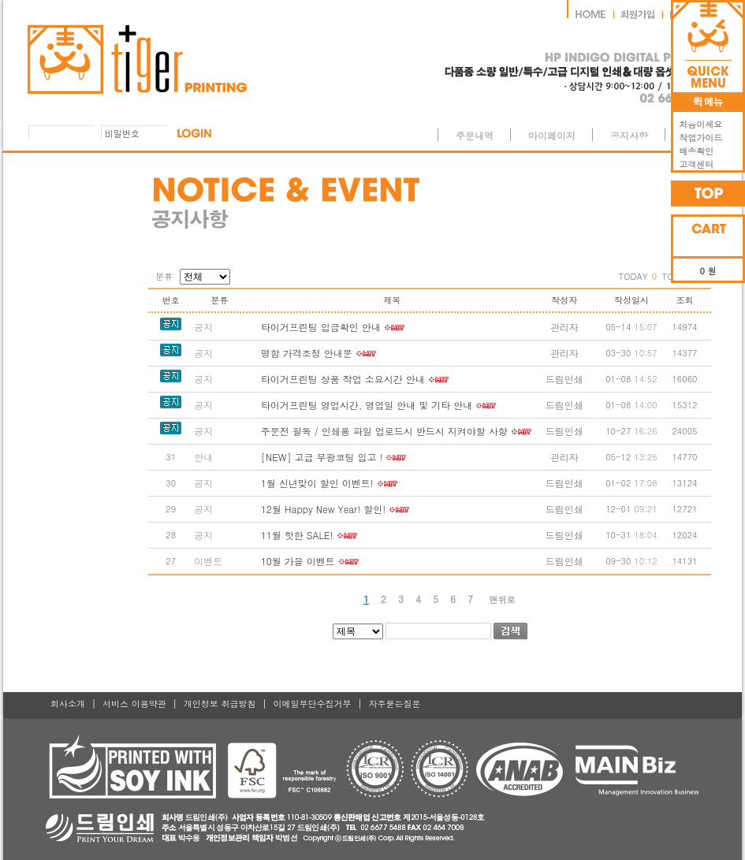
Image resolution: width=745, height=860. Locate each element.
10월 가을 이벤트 (298, 561)
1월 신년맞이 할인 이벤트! (317, 483)
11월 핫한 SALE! (297, 535)
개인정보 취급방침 (220, 704)
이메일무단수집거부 (312, 704)
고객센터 (693, 164)
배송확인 (693, 151)
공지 (203, 326)
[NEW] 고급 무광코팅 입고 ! (322, 457)
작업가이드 (697, 137)
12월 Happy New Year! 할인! (323, 509)
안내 (203, 457)
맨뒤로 (503, 599)
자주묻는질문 (395, 704)
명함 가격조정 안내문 (306, 352)
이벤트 (208, 561)
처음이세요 (697, 124)
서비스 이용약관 (134, 704)
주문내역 (475, 135)
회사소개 (67, 704)
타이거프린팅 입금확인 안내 (321, 326)
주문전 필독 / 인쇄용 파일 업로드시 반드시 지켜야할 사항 (384, 430)
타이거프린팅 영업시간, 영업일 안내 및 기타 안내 (367, 404)
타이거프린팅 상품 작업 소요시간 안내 (343, 378)
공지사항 (629, 135)
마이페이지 (552, 135)
